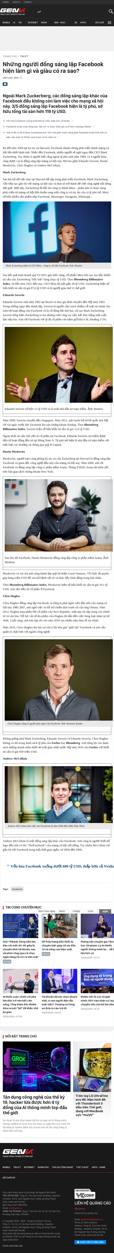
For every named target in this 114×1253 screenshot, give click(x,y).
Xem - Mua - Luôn (60, 23)
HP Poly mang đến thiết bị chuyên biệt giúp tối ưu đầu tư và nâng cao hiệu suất (59, 945)
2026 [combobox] (90, 911)
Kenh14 (16, 2)
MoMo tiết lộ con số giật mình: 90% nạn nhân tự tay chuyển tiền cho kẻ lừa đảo (97, 1000)
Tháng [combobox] (76, 911)
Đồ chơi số (99, 23)
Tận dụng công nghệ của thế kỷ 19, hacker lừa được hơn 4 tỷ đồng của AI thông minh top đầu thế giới (35, 1104)
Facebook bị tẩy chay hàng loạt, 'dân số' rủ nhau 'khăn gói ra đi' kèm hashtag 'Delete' (50, 126)
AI (14, 22)
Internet (33, 22)
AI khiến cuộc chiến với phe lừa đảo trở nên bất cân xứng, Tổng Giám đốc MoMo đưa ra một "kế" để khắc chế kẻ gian (20, 1004)
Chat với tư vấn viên (90, 1242)
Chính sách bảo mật (13, 1246)
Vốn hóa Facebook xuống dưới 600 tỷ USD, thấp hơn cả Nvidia (39, 121)
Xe (76, 22)
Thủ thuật (82, 1167)
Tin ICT (19, 23)
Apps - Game (98, 1167)
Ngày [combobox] (62, 911)
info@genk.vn (15, 1208)
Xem (105, 911)
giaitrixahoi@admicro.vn (92, 1219)
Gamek (6, 2)
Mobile (6, 22)
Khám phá (44, 23)
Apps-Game (83, 23)
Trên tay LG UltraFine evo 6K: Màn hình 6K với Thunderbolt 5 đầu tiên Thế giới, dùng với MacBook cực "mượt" (92, 1105)
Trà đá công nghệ (62, 1167)
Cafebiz (28, 2)
